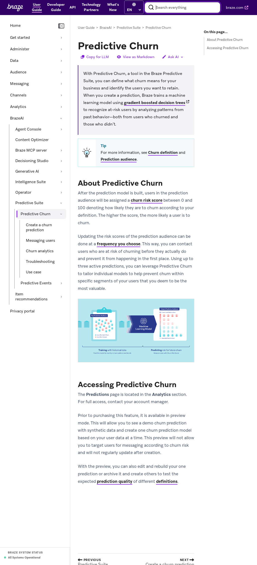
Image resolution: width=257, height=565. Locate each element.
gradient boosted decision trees (154, 102)
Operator (23, 192)
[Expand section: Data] (61, 61)
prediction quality (114, 481)
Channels (18, 95)
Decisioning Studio (31, 160)
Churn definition (163, 152)
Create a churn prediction (39, 227)
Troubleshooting (40, 261)
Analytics (18, 106)
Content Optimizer (32, 139)
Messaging (19, 83)
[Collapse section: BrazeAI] (61, 118)
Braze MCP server (31, 150)
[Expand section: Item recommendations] (61, 297)
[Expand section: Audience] (61, 72)
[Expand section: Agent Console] (61, 129)
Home (15, 25)
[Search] (151, 7)
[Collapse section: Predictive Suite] (61, 203)
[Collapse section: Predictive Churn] (61, 214)
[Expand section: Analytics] (61, 107)
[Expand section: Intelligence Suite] (61, 182)
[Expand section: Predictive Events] (61, 283)
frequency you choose (118, 244)
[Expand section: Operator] (61, 192)
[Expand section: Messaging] (61, 84)
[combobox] (182, 7)
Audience (18, 72)
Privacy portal (22, 311)
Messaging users (40, 240)
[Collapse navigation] (61, 26)
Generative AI (27, 171)
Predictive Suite (29, 202)
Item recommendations (31, 297)
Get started (20, 37)
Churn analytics (39, 251)
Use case (33, 272)
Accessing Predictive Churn (227, 48)
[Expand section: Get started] (61, 38)
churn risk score (146, 200)
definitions (166, 481)
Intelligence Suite (30, 181)
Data (14, 60)
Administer (19, 49)
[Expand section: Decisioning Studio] (61, 161)
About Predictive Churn (225, 40)
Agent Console (28, 129)
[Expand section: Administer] (61, 49)
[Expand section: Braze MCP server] (61, 150)
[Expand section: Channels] (61, 95)
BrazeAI (17, 118)
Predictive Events (36, 283)
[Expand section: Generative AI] (61, 171)
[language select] (134, 9)
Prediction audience (119, 159)
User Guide (86, 28)
